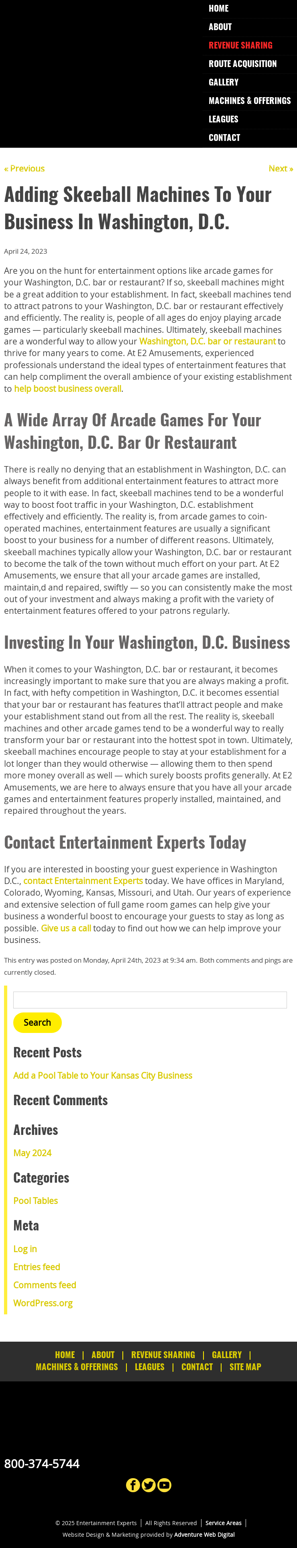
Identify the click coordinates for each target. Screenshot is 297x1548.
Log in (25, 1249)
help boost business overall (67, 388)
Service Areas (223, 1523)
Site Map (245, 1367)
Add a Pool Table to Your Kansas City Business (102, 1075)
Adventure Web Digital (204, 1534)
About (220, 27)
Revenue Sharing (241, 46)
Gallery (223, 83)
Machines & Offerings (250, 101)
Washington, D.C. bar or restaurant (207, 341)
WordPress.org (43, 1303)
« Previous (24, 168)
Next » (281, 168)
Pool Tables (35, 1200)
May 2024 (32, 1153)
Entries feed (36, 1267)
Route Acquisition (243, 64)
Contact (224, 138)
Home (218, 9)
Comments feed (44, 1285)
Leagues (223, 120)
